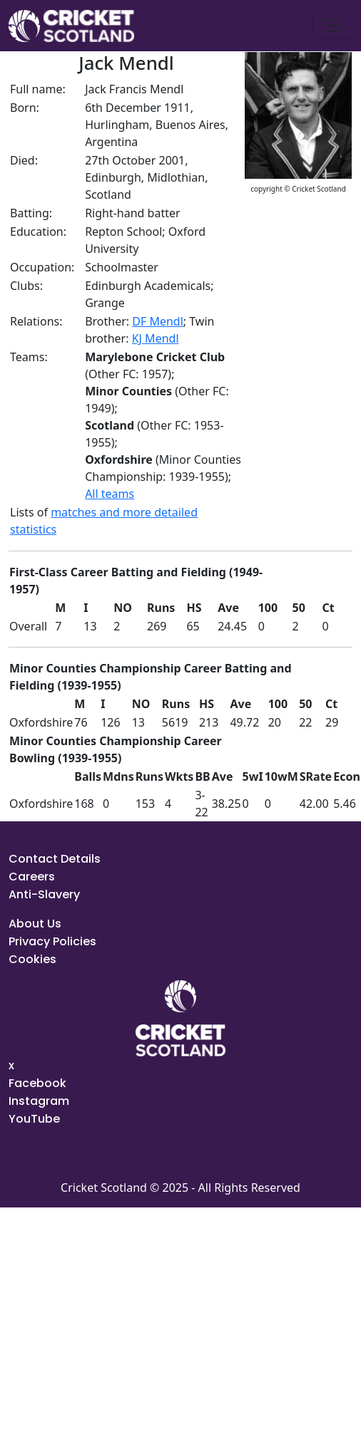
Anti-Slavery (44, 894)
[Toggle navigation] (332, 25)
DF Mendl (157, 321)
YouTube (34, 1119)
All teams (109, 494)
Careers (32, 876)
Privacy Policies (52, 941)
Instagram (39, 1101)
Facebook (37, 1083)
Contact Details (55, 859)
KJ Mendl (155, 338)
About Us (35, 923)
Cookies (32, 959)
